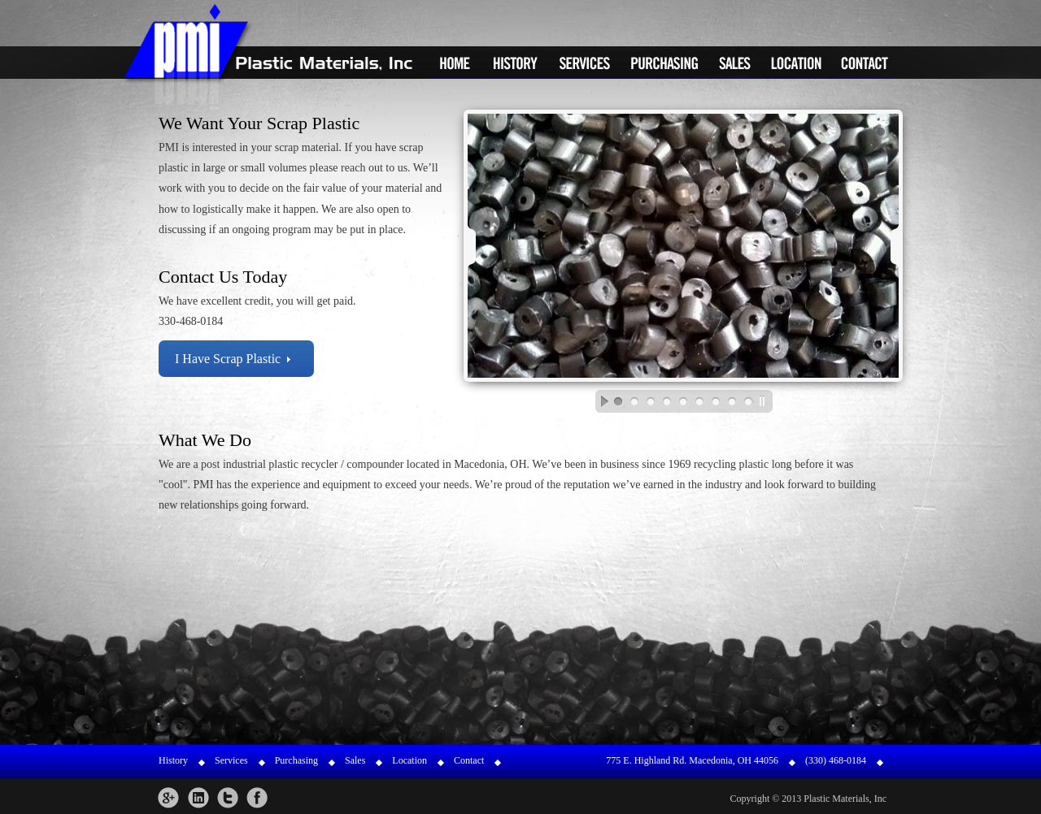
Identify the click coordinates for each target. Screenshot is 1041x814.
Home (454, 62)
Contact (864, 62)
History (515, 62)
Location (796, 62)
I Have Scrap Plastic (228, 359)
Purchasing (665, 62)
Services (584, 62)
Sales (735, 62)
